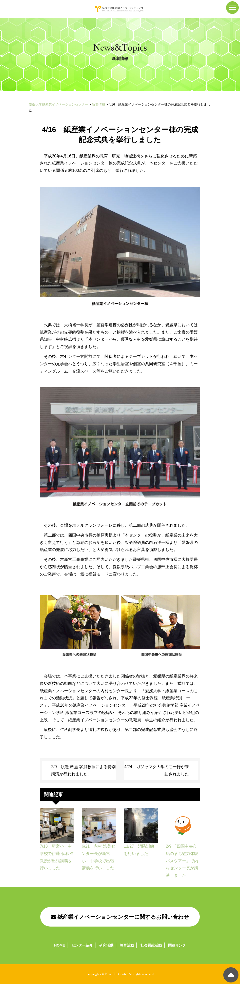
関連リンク (177, 945)
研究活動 (106, 945)
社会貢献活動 (151, 945)
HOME (59, 945)
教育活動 (127, 945)
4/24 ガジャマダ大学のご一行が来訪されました (156, 770)
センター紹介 (82, 945)
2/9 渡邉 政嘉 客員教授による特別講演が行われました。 (83, 770)
